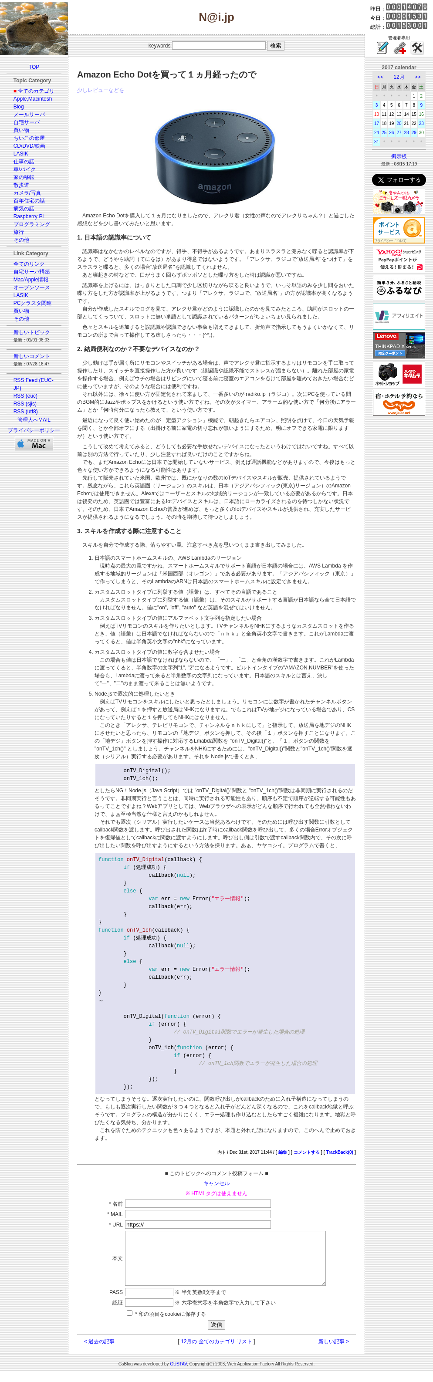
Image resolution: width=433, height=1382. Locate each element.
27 (398, 132)
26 (391, 132)
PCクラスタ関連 (33, 303)
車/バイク (25, 169)
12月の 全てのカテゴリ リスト (216, 1352)
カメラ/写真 (27, 193)
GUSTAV (178, 1374)
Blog (19, 107)
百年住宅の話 (29, 201)
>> (418, 77)
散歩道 (21, 185)
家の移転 (24, 177)
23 (421, 123)
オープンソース (32, 287)
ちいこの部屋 (29, 138)
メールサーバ (29, 115)
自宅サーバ (27, 122)
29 (414, 132)
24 (376, 132)
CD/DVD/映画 (29, 146)
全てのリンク (29, 264)
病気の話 (24, 209)
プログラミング (32, 224)
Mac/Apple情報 (31, 280)
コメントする (307, 1152)
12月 (398, 77)
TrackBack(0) (339, 1152)
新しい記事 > (333, 1352)
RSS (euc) (25, 396)
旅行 (19, 232)
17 (376, 123)
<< (380, 77)
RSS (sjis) (25, 404)
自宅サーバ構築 (32, 272)
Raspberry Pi (29, 216)
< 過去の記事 (99, 1352)
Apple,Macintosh (33, 99)
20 (398, 123)
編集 (282, 1152)
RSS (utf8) (26, 412)
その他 (21, 240)
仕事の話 (24, 162)
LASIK (21, 154)
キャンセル (216, 1183)
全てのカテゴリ (36, 91)
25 (384, 132)
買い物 (21, 130)
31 (376, 141)
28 (406, 132)
